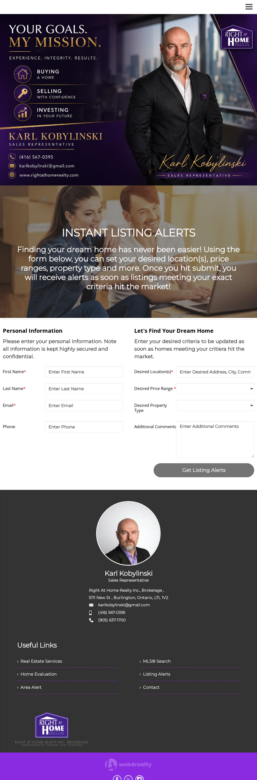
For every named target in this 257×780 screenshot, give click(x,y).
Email (9, 405)
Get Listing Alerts (204, 470)
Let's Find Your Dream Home (174, 330)
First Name (14, 371)
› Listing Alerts (156, 675)
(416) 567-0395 (111, 612)
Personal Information (32, 330)
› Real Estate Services (41, 661)
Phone (9, 426)
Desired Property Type (150, 407)
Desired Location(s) (153, 371)
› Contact (150, 688)
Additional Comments (155, 426)
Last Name (14, 388)
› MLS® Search (156, 661)
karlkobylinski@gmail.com (124, 604)
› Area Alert (29, 688)
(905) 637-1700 (112, 620)
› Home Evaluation (38, 675)
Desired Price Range (155, 388)
